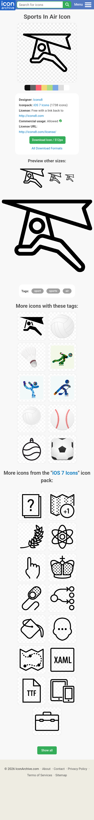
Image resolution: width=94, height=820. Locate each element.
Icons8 (38, 100)
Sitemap (61, 775)
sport (37, 291)
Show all (47, 750)
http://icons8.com (31, 116)
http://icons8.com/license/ (37, 132)
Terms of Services (39, 775)
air (67, 291)
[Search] (67, 4)
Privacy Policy (77, 769)
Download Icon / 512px (47, 140)
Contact (59, 769)
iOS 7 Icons (41, 105)
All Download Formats (47, 148)
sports (53, 291)
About (46, 769)
